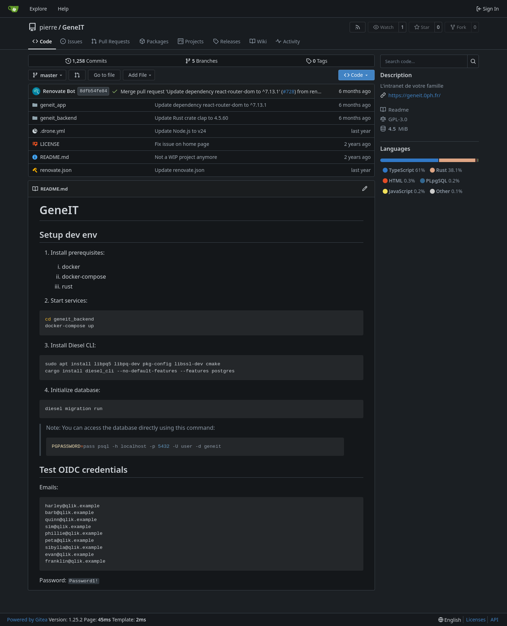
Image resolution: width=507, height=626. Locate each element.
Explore (38, 8)
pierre (48, 27)
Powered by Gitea (27, 619)
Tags (316, 60)
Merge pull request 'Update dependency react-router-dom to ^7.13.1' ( (201, 91)
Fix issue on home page (182, 144)
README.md (54, 157)
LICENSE (50, 144)
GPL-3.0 (393, 119)
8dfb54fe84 (93, 91)
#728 (288, 91)
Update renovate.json (179, 170)
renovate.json (55, 170)
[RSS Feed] (358, 27)
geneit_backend (58, 117)
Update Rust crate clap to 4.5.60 (191, 117)
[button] (77, 75)
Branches (201, 60)
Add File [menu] (140, 75)
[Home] (13, 8)
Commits (86, 60)
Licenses (476, 619)
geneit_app (53, 104)
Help (63, 8)
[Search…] (473, 61)
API (494, 619)
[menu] (449, 619)
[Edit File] (364, 189)
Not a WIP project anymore (186, 157)
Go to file (104, 75)
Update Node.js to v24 (180, 131)
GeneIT (73, 27)
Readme (394, 109)
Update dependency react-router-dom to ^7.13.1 (211, 104)
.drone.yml (52, 131)
